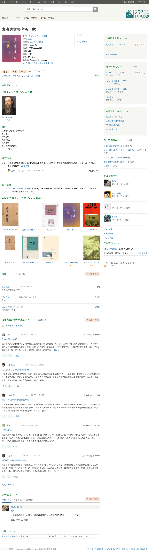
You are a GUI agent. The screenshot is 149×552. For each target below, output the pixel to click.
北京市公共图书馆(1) (114, 117)
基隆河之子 (6, 287)
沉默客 (9, 456)
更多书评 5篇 (8, 485)
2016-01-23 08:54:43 (27, 297)
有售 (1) (140, 72)
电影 (17, 2)
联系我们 (108, 549)
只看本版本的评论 (15, 325)
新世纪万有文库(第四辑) (114, 157)
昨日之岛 (5, 297)
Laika (114, 217)
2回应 (16, 356)
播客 (31, 2)
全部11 (136, 67)
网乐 (13, 511)
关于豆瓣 (89, 549)
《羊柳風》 (11, 365)
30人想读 (109, 238)
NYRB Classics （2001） (116, 72)
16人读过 (109, 233)
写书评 (17, 76)
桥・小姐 (90, 230)
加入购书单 (28, 76)
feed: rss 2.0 (111, 266)
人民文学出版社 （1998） (117, 81)
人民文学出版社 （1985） (117, 89)
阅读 (52, 2)
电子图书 (16, 18)
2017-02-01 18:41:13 (29, 287)
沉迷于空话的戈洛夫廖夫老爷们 (16, 369)
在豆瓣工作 (99, 549)
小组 (45, 2)
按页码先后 (18, 500)
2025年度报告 (47, 18)
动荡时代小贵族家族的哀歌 (14, 460)
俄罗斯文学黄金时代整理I (114, 162)
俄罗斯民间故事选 (71, 262)
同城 (38, 2)
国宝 (114, 181)
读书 (10, 2)
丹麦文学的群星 (29, 230)
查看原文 (26, 166)
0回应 (16, 416)
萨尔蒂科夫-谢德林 (9, 117)
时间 (65, 2)
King (8, 334)
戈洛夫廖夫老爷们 (10, 339)
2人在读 (108, 229)
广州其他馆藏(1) (113, 125)
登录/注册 (142, 2)
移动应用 (143, 549)
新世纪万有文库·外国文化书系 (40, 63)
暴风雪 (49, 230)
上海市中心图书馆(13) (115, 121)
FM (59, 2)
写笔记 (7, 76)
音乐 (24, 2)
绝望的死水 (7, 430)
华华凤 (4, 307)
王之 (30, 39)
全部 (130, 140)
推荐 (97, 75)
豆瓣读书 (12, 10)
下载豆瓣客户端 (128, 2)
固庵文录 (70, 230)
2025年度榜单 (30, 18)
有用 (98, 287)
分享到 (38, 76)
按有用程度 (6, 500)
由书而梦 (50, 262)
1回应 (16, 386)
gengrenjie (116, 193)
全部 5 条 (43, 320)
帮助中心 (125, 549)
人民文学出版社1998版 (91, 395)
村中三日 (9, 262)
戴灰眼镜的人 (29, 262)
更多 (11, 149)
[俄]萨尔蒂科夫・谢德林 (38, 36)
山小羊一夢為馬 (17, 171)
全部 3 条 (21, 274)
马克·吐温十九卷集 (92, 262)
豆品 (72, 2)
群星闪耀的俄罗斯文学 (113, 146)
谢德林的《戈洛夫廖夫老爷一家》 (16, 536)
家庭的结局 (16, 506)
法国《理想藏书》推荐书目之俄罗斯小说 (121, 150)
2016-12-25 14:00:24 (17, 307)
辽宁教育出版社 (36, 42)
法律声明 (116, 549)
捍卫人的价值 (9, 230)
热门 (4, 279)
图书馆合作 (134, 549)
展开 (56, 350)
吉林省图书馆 (111, 129)
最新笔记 (29, 500)
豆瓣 (3, 2)
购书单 (5, 18)
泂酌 (8, 425)
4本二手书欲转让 (111, 249)
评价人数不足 (82, 42)
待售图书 (107, 166)
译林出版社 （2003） (115, 97)
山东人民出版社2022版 (91, 426)
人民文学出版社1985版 (91, 335)
